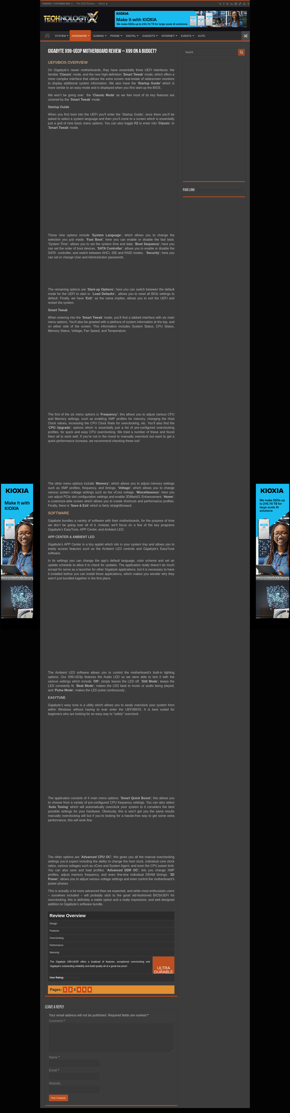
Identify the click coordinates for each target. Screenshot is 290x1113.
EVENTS (186, 35)
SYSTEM (60, 35)
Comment (57, 1021)
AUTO (201, 35)
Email (54, 1070)
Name (54, 1057)
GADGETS (148, 35)
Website (55, 1083)
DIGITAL (131, 35)
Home (47, 35)
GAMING (98, 35)
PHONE (115, 35)
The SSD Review (85, 3)
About (102, 3)
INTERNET (168, 35)
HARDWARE (79, 35)
